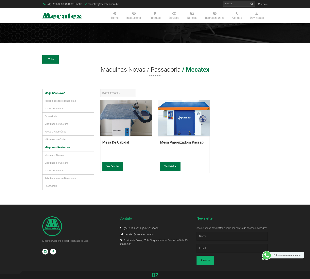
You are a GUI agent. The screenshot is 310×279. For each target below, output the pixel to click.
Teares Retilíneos (53, 108)
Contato (237, 15)
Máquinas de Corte (54, 139)
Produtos (155, 15)
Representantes (214, 15)
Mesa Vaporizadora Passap (182, 142)
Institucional (134, 15)
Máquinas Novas (54, 93)
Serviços (174, 15)
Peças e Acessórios (55, 131)
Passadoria (50, 116)
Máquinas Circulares (55, 155)
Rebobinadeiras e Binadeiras (60, 100)
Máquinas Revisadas (57, 147)
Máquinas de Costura (56, 123)
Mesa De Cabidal (115, 142)
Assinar (205, 260)
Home (115, 15)
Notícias (192, 15)
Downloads (257, 15)
